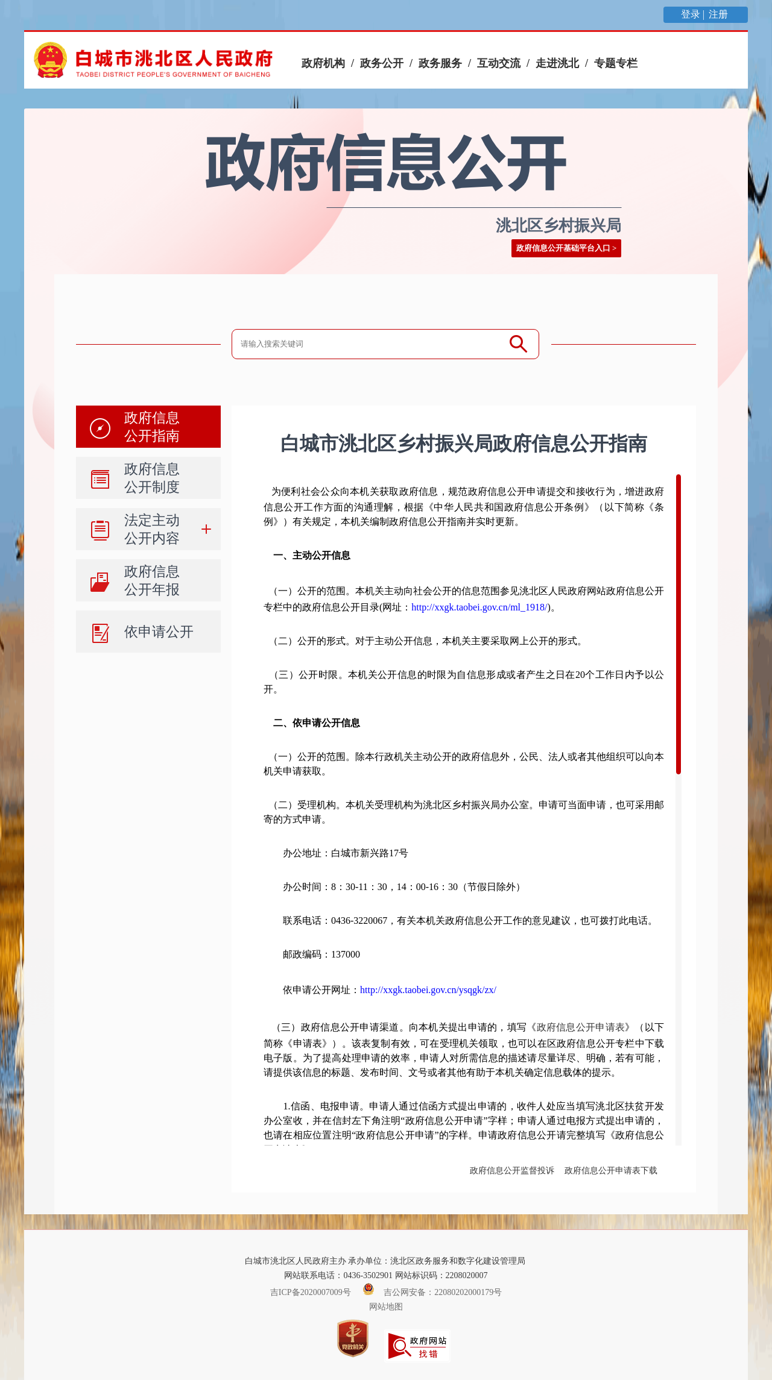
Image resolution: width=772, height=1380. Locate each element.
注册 (719, 14)
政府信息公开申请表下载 (611, 1170)
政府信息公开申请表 (581, 1027)
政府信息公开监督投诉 (512, 1170)
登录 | (694, 14)
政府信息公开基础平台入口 (563, 247)
